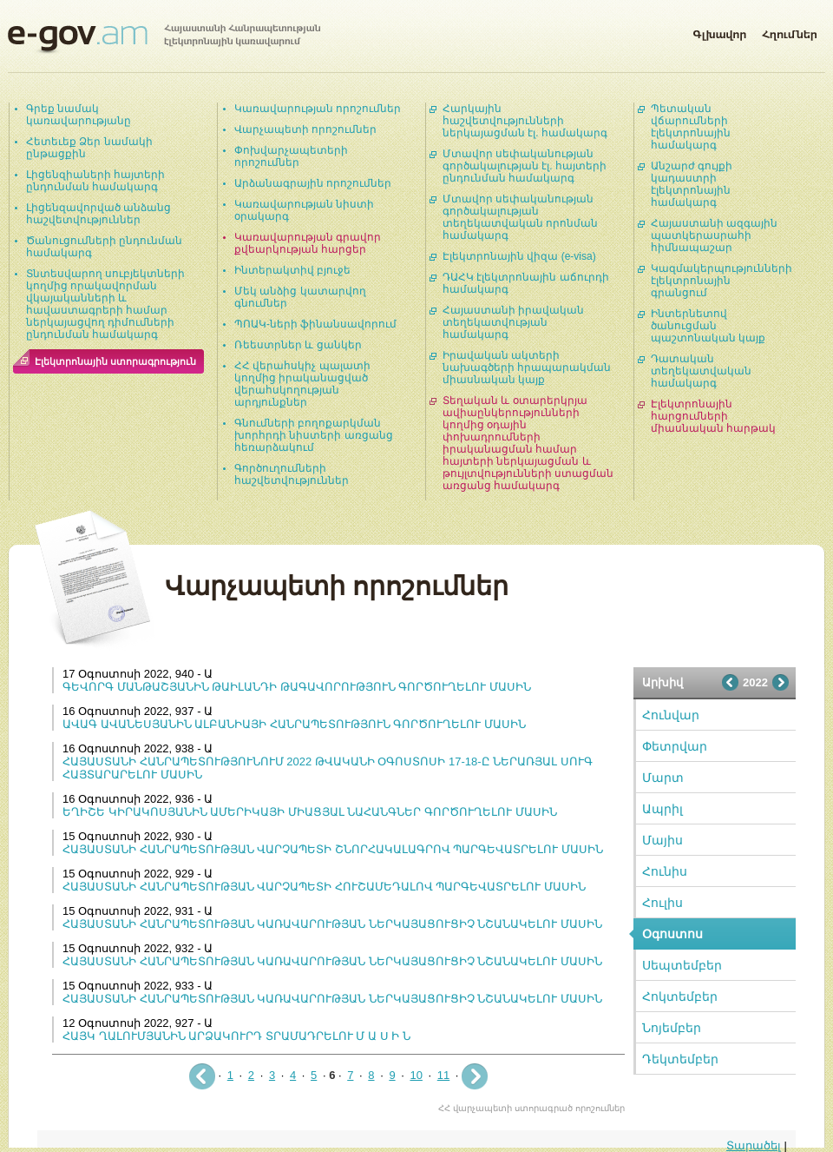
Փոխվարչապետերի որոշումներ (291, 156)
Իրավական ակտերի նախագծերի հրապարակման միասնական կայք (527, 367)
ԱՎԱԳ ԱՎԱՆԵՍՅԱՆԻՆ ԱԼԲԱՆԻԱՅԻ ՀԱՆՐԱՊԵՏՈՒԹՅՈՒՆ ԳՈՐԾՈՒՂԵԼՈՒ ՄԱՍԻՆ (294, 724)
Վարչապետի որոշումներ (305, 129)
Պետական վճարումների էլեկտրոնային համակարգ (691, 127)
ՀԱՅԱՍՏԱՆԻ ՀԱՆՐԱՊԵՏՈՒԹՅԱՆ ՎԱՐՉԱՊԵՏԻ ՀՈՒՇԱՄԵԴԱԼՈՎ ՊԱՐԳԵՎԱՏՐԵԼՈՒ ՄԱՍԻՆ (324, 886)
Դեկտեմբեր (680, 1059)
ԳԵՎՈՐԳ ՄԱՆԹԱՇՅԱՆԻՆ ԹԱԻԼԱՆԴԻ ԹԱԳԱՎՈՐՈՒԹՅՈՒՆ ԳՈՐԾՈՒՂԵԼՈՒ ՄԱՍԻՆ (296, 686)
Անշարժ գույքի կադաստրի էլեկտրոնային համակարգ (691, 184)
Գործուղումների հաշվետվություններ (291, 474)
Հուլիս (662, 903)
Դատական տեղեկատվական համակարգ (701, 371)
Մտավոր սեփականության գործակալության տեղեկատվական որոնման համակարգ (520, 217)
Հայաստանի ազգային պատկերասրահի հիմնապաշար (714, 235)
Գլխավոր (719, 31)
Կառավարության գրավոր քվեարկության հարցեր (307, 243)
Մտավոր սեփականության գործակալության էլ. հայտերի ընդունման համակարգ (525, 166)
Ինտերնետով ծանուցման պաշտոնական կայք (708, 326)
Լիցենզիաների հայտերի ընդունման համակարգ (95, 181)
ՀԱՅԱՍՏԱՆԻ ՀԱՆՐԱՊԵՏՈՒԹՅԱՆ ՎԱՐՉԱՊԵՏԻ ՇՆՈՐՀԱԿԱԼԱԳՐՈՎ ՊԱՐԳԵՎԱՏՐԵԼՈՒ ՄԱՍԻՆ (332, 849)
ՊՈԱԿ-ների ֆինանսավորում (315, 324)
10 (416, 1075)
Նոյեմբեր (671, 1028)
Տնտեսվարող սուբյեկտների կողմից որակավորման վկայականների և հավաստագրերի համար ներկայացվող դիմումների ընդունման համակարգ (105, 304)
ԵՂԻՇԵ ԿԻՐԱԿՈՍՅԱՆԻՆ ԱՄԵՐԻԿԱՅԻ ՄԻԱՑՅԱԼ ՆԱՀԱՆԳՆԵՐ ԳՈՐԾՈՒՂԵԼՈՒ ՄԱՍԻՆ (309, 811)
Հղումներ (789, 31)
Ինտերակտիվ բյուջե (292, 270)
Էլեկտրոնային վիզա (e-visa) (519, 256)
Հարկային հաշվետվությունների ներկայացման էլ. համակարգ (525, 121)
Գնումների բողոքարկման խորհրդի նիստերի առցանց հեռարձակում (313, 435)
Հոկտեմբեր (680, 996)
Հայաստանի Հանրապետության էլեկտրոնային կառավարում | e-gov (164, 39)
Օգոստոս (672, 934)
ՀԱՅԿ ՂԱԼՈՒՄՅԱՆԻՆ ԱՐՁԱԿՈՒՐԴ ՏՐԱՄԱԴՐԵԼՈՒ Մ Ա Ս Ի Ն (236, 1036)
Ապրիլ (662, 809)
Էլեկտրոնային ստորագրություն (115, 361)
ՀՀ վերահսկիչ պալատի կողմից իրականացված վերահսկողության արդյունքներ (302, 384)
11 (443, 1075)
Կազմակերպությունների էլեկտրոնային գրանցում (721, 280)
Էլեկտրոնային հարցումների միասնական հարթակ (713, 416)
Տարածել (753, 1145)
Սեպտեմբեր (682, 965)
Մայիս (662, 840)
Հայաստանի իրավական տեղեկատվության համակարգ (513, 322)
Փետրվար (674, 746)
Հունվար (670, 715)
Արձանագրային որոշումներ (312, 183)
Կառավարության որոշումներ (317, 109)
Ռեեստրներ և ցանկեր (298, 345)
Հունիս (664, 871)
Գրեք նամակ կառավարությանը (78, 115)
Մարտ (663, 778)
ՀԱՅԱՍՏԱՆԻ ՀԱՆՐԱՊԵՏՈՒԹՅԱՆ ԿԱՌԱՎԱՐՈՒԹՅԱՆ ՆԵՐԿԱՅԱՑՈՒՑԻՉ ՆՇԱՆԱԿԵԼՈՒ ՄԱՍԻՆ (332, 923)
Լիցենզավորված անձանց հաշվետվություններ (98, 214)
